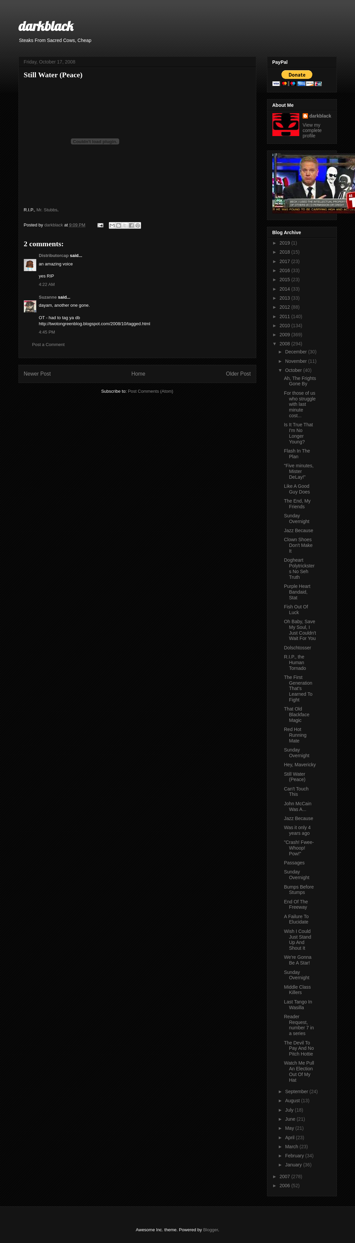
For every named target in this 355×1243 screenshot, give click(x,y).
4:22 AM (47, 284)
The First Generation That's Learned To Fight (298, 688)
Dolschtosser (297, 647)
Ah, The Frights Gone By (300, 381)
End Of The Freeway (296, 904)
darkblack (45, 25)
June (291, 1119)
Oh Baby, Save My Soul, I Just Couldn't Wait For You (300, 630)
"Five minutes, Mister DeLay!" (298, 471)
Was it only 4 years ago (297, 830)
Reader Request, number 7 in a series (299, 1025)
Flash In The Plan (297, 453)
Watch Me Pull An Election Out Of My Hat (299, 1071)
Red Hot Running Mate (295, 735)
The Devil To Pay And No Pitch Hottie (299, 1048)
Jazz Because (298, 530)
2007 (285, 1176)
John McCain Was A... (297, 806)
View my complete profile (312, 130)
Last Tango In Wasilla (298, 1004)
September (297, 1091)
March (292, 1146)
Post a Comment (48, 344)
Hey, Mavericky (300, 764)
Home (138, 374)
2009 (285, 334)
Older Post (238, 374)
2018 (285, 252)
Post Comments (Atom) (150, 391)
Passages (294, 862)
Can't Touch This (296, 791)
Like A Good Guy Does (297, 489)
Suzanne (48, 297)
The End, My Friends (297, 503)
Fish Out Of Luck (296, 609)
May (290, 1128)
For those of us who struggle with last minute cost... (299, 404)
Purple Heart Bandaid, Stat (297, 592)
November (296, 361)
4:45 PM (47, 332)
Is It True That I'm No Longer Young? (298, 433)
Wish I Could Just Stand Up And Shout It (297, 940)
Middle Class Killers (297, 989)
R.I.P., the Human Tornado (295, 662)
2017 (285, 261)
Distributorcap (54, 255)
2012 (285, 307)
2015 (285, 279)
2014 (285, 289)
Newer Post (37, 374)
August (293, 1100)
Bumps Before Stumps (299, 889)
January (294, 1164)
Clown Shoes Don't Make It (298, 545)
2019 (285, 243)
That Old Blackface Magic (296, 714)
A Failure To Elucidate (296, 919)
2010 (285, 325)
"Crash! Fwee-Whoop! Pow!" (299, 848)
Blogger (210, 1229)
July (290, 1110)
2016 (285, 270)
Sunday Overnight (296, 518)
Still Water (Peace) (294, 776)
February (295, 1155)
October (294, 370)
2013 (285, 298)
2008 (285, 343)
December (296, 351)
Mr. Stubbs (47, 209)
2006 (285, 1185)
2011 (285, 316)
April (290, 1137)
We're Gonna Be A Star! (297, 960)
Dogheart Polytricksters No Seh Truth (299, 568)
